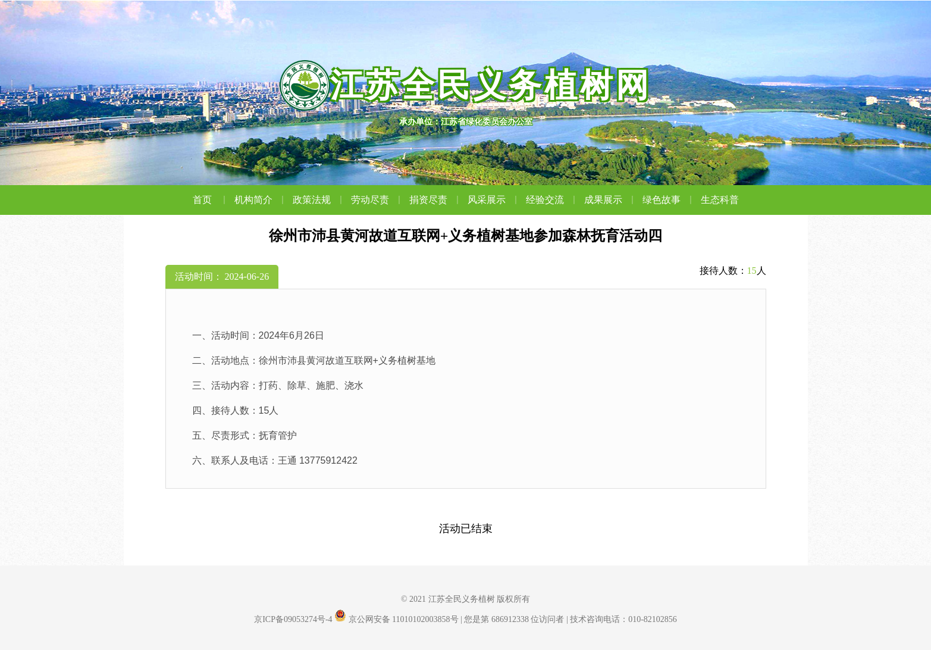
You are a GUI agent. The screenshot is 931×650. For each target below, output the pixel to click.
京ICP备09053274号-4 (293, 619)
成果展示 (610, 200)
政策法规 (319, 200)
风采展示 (494, 200)
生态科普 (720, 200)
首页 (210, 200)
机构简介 (260, 200)
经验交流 (552, 200)
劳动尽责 (377, 200)
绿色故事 (668, 200)
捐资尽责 (435, 200)
